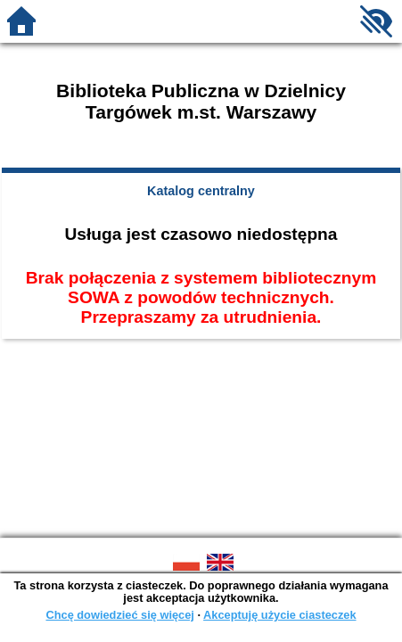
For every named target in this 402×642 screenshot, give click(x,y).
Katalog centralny (201, 191)
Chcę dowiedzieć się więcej (119, 614)
